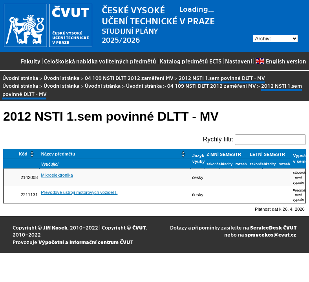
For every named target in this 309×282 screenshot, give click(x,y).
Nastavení (238, 61)
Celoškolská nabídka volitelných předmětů (100, 61)
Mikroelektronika (57, 175)
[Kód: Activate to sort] (22, 154)
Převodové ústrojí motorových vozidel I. (79, 192)
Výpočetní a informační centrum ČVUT (85, 242)
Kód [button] (23, 154)
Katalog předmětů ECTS (190, 61)
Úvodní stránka (20, 78)
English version (281, 61)
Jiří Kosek (55, 227)
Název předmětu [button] (58, 154)
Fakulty (30, 61)
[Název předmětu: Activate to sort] (114, 154)
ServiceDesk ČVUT (273, 227)
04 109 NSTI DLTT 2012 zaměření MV (129, 78)
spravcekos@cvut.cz (270, 234)
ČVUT (139, 227)
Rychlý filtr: (218, 139)
